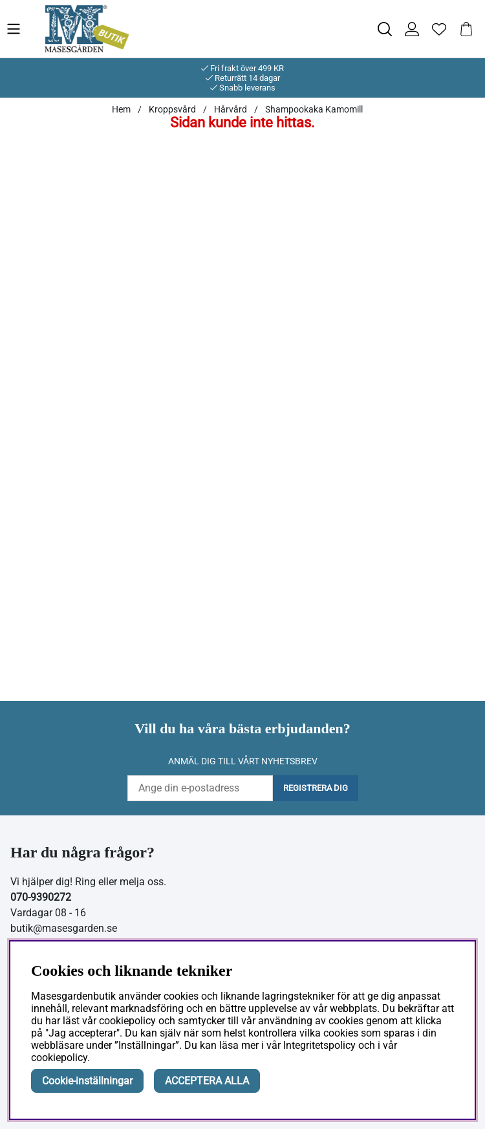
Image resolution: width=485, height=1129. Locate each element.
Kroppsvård (172, 109)
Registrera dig (315, 788)
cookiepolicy (59, 1057)
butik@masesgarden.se (63, 928)
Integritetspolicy (319, 1045)
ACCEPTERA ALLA (207, 1081)
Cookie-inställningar (87, 1081)
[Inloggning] (412, 29)
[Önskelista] (439, 29)
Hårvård (230, 109)
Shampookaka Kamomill (314, 109)
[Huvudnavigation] (25, 28)
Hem (121, 109)
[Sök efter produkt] (384, 29)
